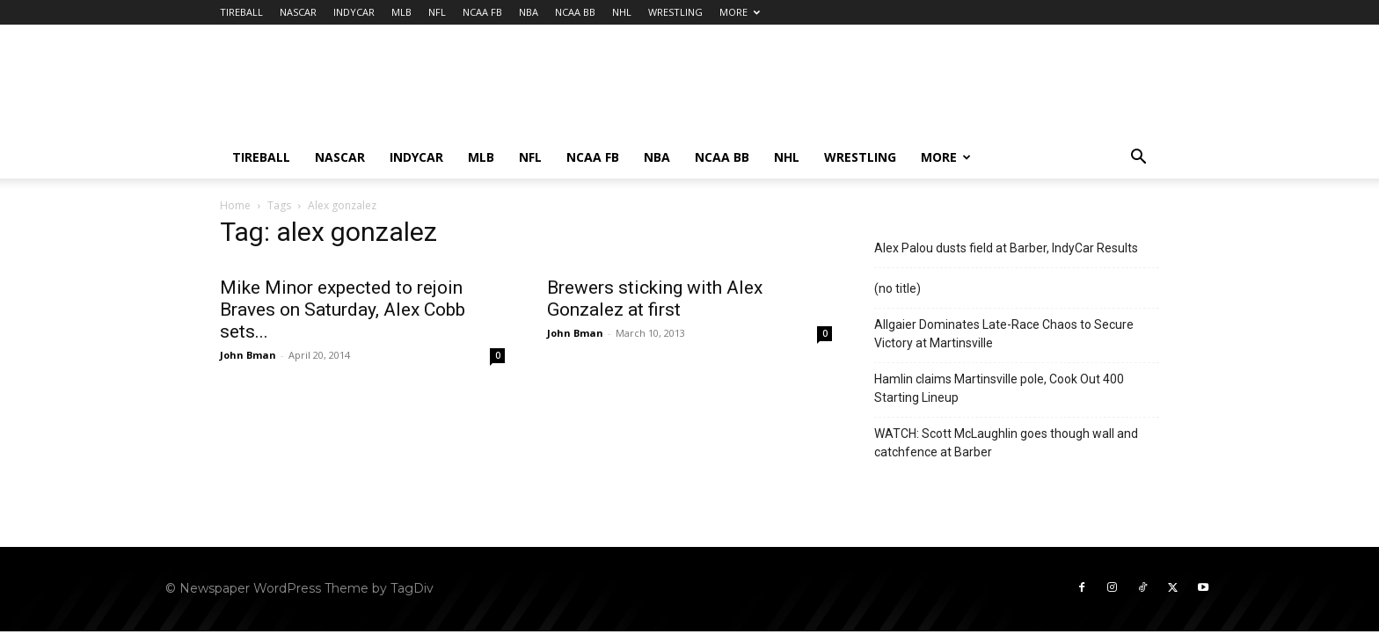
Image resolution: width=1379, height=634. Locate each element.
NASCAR (298, 11)
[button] (1138, 158)
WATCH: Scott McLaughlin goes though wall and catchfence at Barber (1006, 442)
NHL (621, 11)
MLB (401, 11)
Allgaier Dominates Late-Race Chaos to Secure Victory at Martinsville (1004, 333)
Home (235, 205)
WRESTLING (675, 11)
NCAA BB (575, 11)
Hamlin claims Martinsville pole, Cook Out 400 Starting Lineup (999, 388)
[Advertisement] (839, 88)
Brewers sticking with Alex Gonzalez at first (654, 298)
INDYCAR (354, 11)
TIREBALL (241, 11)
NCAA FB (482, 11)
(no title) (897, 288)
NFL (437, 11)
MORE (739, 11)
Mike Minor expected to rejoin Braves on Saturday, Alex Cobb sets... (342, 309)
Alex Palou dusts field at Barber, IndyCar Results (1006, 248)
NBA (528, 11)
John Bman (248, 354)
